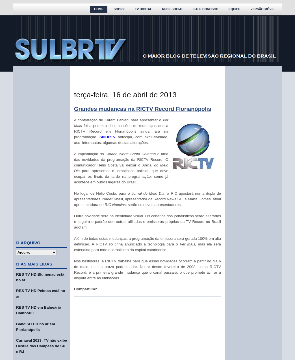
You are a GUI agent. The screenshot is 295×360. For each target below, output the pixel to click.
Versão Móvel (263, 9)
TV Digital (143, 9)
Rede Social (172, 9)
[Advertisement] (41, 151)
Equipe (234, 9)
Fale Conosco (206, 9)
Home (98, 9)
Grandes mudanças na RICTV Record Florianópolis (142, 109)
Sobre (119, 9)
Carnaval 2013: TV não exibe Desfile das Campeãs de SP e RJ (41, 346)
